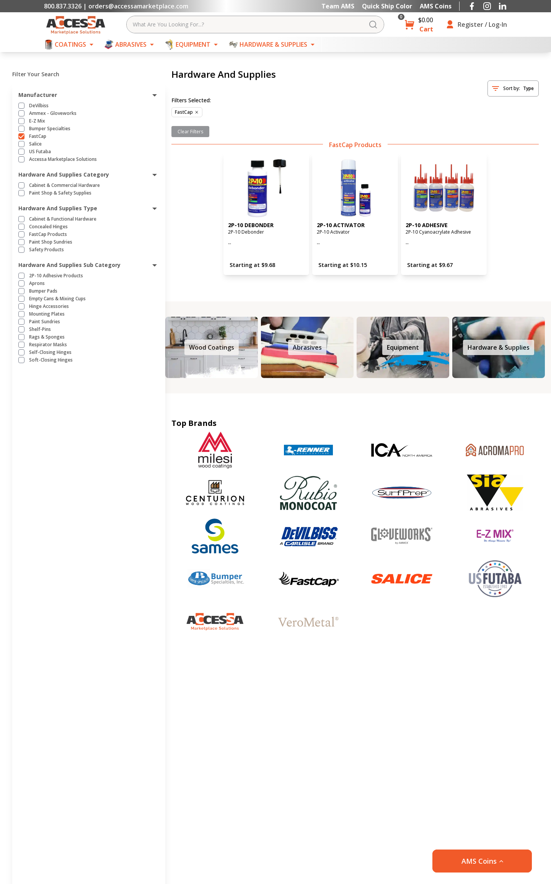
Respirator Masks (48, 345)
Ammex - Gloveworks (53, 113)
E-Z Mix (37, 121)
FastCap (37, 136)
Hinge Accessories (49, 306)
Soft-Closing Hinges (51, 360)
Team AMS (337, 6)
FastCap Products (48, 234)
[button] (482, 861)
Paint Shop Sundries (50, 242)
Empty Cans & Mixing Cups (57, 299)
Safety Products (46, 250)
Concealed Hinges (48, 227)
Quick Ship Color (387, 6)
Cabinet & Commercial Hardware (64, 185)
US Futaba (40, 152)
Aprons (37, 283)
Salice (35, 144)
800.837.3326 (63, 6)
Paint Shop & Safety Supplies (60, 193)
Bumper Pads (43, 291)
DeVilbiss (39, 106)
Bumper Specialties (49, 129)
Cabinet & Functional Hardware (62, 219)
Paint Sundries (44, 322)
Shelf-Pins (40, 329)
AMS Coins (436, 6)
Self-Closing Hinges (50, 352)
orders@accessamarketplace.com (138, 6)
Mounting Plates (47, 314)
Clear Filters (190, 131)
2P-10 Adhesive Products (56, 276)
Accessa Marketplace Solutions (63, 159)
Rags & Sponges (47, 337)
